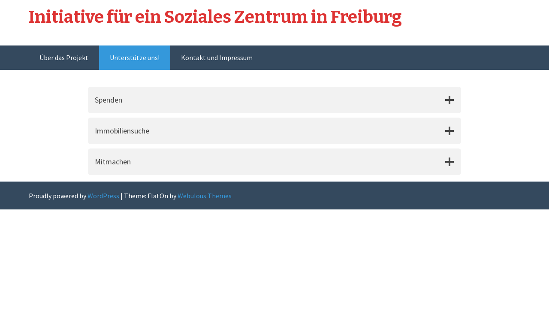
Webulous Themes (205, 195)
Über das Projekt (63, 57)
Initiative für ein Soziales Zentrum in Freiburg (215, 17)
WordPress (103, 195)
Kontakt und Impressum (217, 57)
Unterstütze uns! (135, 57)
